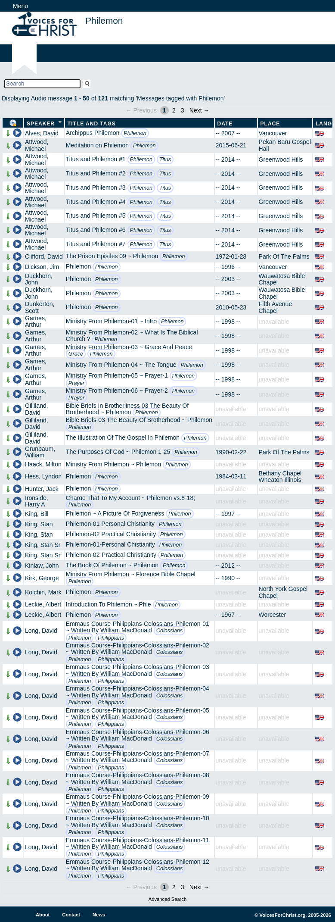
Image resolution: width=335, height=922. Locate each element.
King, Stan (39, 524)
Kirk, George (42, 578)
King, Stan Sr (43, 544)
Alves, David (42, 133)
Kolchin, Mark (43, 592)
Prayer (76, 383)
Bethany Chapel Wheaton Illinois (280, 476)
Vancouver (273, 133)
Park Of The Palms (284, 256)
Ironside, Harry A (36, 501)
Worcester (272, 614)
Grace (75, 354)
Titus (165, 159)
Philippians (111, 638)
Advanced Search (167, 899)
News (99, 914)
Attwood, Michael (36, 145)
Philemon (135, 133)
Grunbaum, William (40, 452)
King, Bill (36, 513)
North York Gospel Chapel (283, 592)
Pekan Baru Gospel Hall (285, 145)
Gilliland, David (36, 409)
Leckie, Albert (43, 604)
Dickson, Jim (42, 266)
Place (270, 124)
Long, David (41, 630)
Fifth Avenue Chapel (275, 307)
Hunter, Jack (42, 488)
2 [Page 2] (174, 110)
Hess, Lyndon (43, 476)
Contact (71, 914)
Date (225, 124)
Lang (324, 124)
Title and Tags (92, 124)
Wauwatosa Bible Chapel (282, 279)
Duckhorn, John (39, 279)
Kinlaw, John (42, 565)
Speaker (41, 124)
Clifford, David (44, 256)
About (43, 914)
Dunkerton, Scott (39, 307)
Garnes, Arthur (36, 321)
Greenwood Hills (281, 159)
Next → (199, 110)
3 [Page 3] (182, 110)
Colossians (169, 631)
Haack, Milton (43, 464)
